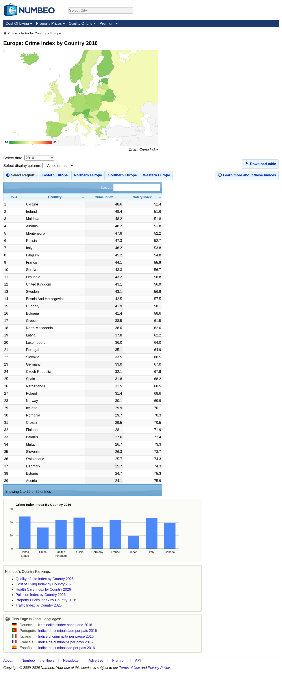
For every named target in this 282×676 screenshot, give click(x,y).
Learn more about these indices (247, 175)
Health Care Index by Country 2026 (43, 589)
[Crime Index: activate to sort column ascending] (104, 197)
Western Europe (156, 175)
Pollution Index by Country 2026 (41, 595)
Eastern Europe (55, 175)
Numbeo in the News (37, 660)
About (8, 660)
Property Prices (49, 23)
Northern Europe (88, 175)
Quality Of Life (81, 23)
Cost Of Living (17, 23)
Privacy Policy (159, 668)
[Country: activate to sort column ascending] (55, 197)
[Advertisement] (246, 58)
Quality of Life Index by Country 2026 (45, 579)
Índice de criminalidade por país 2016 (67, 631)
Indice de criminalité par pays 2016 (65, 642)
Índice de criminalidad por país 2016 (66, 648)
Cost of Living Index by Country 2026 (44, 584)
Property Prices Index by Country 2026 (46, 600)
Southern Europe (122, 175)
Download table (260, 163)
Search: (130, 187)
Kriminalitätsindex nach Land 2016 (65, 625)
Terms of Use (129, 668)
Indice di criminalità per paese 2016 (66, 636)
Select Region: (23, 175)
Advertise (96, 660)
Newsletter (71, 660)
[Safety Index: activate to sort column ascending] (142, 197)
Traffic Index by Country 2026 (39, 605)
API (138, 660)
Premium (107, 23)
